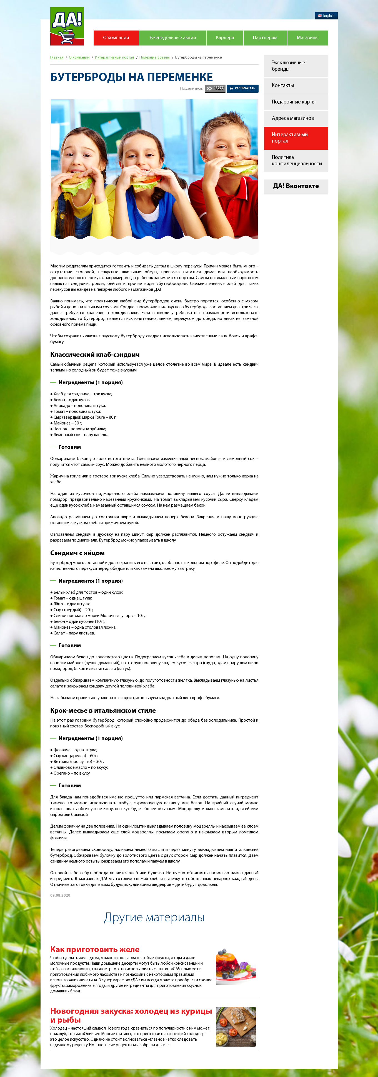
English (326, 15)
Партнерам (265, 38)
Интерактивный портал (290, 138)
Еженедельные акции (173, 38)
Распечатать (245, 88)
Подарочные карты (294, 102)
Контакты (283, 86)
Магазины (308, 38)
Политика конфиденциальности (297, 161)
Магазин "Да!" (67, 26)
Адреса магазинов (293, 118)
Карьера (225, 38)
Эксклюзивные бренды (288, 66)
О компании (116, 38)
